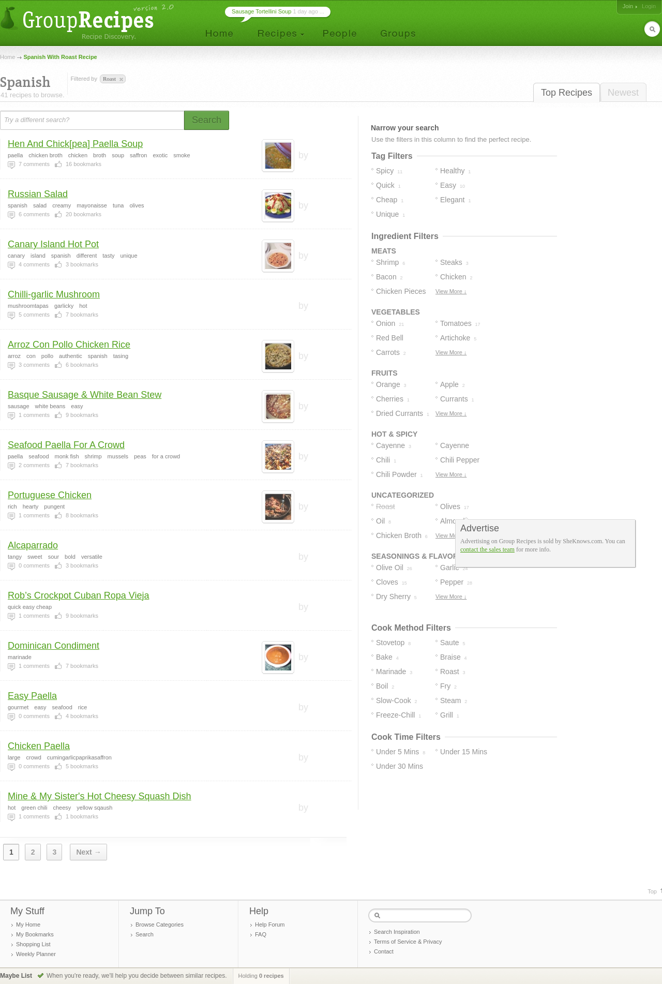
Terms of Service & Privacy (408, 941)
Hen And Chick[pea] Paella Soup (75, 144)
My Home (28, 924)
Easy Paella (32, 696)
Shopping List (33, 944)
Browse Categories (160, 924)
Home (7, 57)
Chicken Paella (39, 746)
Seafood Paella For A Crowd (66, 445)
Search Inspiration (397, 932)
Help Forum (269, 924)
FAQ (260, 934)
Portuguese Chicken (50, 495)
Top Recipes (566, 92)
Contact (384, 951)
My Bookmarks (35, 934)
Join (628, 6)
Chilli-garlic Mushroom (54, 294)
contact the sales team (487, 549)
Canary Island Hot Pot (53, 244)
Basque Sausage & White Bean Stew (84, 395)
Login (649, 6)
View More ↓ (451, 291)
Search (145, 934)
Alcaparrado (33, 545)
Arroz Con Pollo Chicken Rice (69, 344)
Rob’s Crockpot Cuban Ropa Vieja (78, 595)
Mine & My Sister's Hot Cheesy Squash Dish (99, 796)
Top (652, 891)
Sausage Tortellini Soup (261, 11)
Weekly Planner (36, 954)
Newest (623, 92)
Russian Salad (38, 194)
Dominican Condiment (53, 645)
